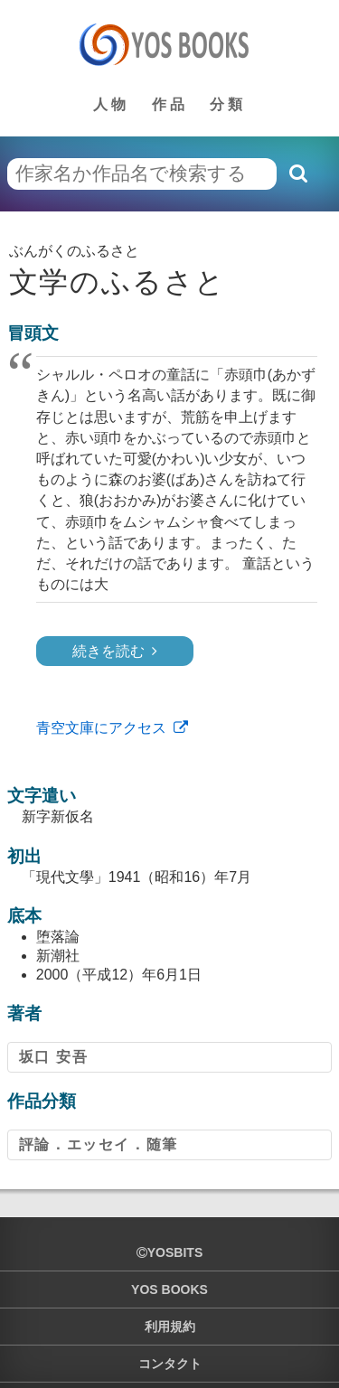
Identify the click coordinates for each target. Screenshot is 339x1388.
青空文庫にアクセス (101, 728)
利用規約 (170, 1326)
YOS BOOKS (169, 1289)
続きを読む (108, 651)
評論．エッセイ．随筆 (98, 1144)
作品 (170, 104)
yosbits (169, 1252)
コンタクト (170, 1363)
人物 (111, 104)
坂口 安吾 (53, 1056)
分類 (228, 104)
